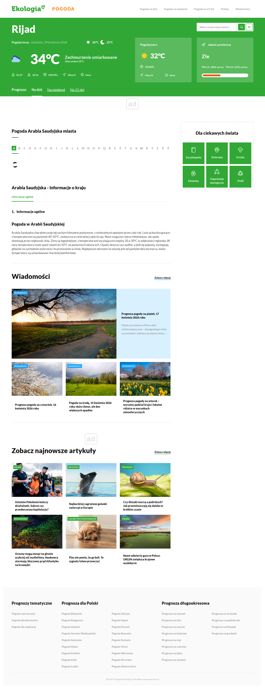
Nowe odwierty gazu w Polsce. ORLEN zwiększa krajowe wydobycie (142, 559)
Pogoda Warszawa (122, 653)
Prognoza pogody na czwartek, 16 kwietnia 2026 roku (35, 406)
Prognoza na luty (171, 620)
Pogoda (63, 8)
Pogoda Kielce (70, 646)
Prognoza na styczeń (173, 613)
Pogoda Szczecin (121, 640)
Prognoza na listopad (224, 627)
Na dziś (37, 90)
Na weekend (56, 90)
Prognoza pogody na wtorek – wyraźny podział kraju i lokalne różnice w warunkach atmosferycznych (142, 406)
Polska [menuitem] (225, 8)
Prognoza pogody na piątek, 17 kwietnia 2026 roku (140, 315)
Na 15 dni (77, 90)
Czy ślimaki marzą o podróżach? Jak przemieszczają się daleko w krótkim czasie (143, 505)
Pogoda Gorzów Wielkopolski (79, 633)
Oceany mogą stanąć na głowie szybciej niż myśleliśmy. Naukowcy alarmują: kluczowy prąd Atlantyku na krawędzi (37, 559)
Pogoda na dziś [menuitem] (148, 8)
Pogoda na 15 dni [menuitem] (204, 8)
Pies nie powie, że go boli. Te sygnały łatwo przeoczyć (86, 559)
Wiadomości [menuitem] (242, 8)
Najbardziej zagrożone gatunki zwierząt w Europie (88, 505)
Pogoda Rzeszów (121, 633)
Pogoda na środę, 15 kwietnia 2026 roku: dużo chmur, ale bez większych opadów (90, 406)
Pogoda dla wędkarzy (24, 627)
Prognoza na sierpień (174, 660)
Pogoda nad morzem (23, 613)
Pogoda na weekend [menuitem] (175, 8)
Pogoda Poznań (121, 627)
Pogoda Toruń (120, 646)
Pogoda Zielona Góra (124, 666)
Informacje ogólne (22, 196)
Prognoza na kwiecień (174, 633)
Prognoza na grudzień (224, 633)
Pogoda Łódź (69, 660)
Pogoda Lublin (70, 666)
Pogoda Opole (120, 620)
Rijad (23, 29)
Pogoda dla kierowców (25, 620)
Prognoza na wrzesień (224, 613)
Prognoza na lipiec (172, 653)
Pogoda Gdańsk (71, 627)
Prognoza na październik (226, 620)
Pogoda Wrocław (122, 660)
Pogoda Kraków (71, 653)
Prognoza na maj (171, 640)
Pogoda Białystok (72, 613)
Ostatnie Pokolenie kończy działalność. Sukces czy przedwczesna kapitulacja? (32, 505)
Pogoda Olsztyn (121, 613)
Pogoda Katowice (72, 640)
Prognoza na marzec (173, 627)
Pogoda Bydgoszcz (72, 620)
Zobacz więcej (162, 277)
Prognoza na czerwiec (174, 646)
